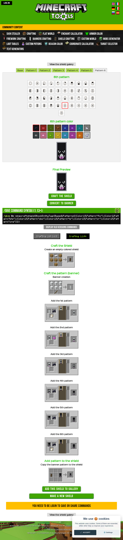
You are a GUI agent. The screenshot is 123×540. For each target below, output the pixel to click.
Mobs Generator (109, 39)
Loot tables (10, 44)
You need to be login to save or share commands (61, 506)
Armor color (94, 34)
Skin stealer (11, 34)
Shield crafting (64, 39)
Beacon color (53, 44)
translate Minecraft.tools (65, 529)
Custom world (86, 39)
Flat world (46, 34)
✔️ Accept (85, 532)
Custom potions (31, 44)
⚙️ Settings (108, 532)
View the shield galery (61, 64)
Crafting (29, 34)
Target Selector (106, 44)
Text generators (13, 49)
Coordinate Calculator (79, 43)
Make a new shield (61, 496)
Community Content (12, 27)
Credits (68, 525)
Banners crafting (39, 39)
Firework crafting (14, 38)
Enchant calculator (70, 34)
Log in (7, 3)
